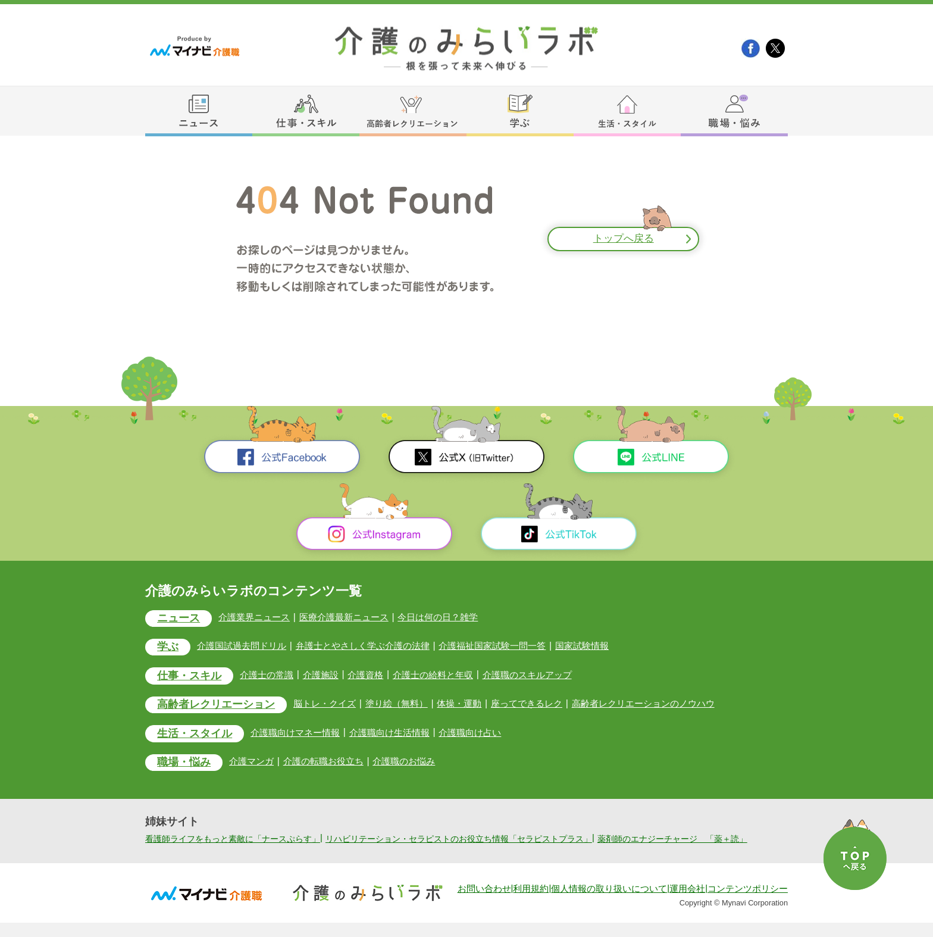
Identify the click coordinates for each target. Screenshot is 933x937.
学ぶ (169, 648)
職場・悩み (186, 765)
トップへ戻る (623, 239)
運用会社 (687, 903)
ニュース (180, 619)
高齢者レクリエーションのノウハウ (667, 704)
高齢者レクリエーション (220, 706)
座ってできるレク (544, 704)
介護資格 (375, 675)
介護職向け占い (486, 734)
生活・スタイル (197, 735)
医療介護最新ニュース (353, 617)
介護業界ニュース (259, 617)
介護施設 (328, 675)
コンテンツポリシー (747, 903)
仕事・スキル (192, 677)
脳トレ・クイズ (333, 704)
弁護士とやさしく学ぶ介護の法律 (373, 646)
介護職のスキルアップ (544, 675)
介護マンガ (256, 763)
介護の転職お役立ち (331, 763)
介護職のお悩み (416, 763)
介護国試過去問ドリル (246, 646)
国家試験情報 (604, 646)
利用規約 (531, 903)
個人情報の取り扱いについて (609, 903)
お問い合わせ (484, 903)
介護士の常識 (272, 675)
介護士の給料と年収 (445, 675)
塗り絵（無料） (408, 704)
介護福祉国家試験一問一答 (510, 646)
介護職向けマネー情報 (302, 734)
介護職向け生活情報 (401, 734)
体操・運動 (474, 704)
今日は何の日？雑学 (452, 617)
